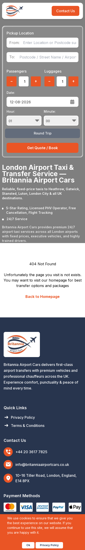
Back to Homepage (42, 296)
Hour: (24, 118)
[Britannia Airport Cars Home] (42, 344)
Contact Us (65, 11)
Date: (11, 93)
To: (12, 57)
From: (14, 43)
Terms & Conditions (24, 425)
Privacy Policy (19, 417)
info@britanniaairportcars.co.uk (42, 464)
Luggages (52, 71)
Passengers (17, 71)
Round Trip (42, 133)
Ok (28, 545)
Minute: (61, 118)
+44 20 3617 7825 (31, 452)
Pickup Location (20, 33)
